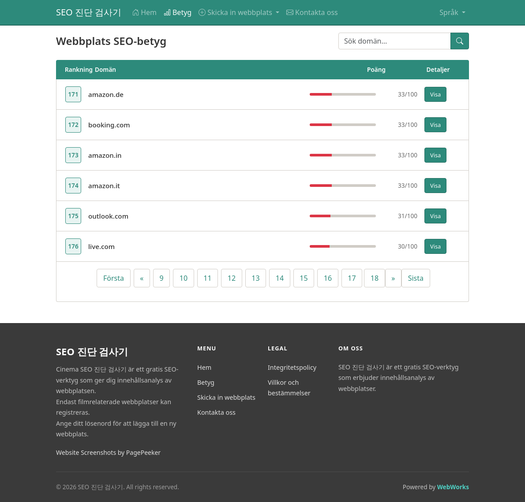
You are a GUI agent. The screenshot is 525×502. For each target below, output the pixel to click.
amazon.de (106, 94)
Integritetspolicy (292, 367)
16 (328, 278)
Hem (144, 12)
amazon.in (105, 155)
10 (184, 278)
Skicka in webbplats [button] (236, 12)
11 (207, 278)
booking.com (109, 124)
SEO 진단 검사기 (88, 12)
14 (280, 278)
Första (113, 278)
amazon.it (104, 185)
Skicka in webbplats (226, 397)
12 (232, 278)
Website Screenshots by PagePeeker (108, 452)
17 (352, 278)
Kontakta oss (312, 12)
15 (304, 278)
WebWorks (453, 487)
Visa (435, 94)
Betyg (177, 12)
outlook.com (108, 216)
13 (255, 278)
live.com (101, 246)
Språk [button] (449, 12)
